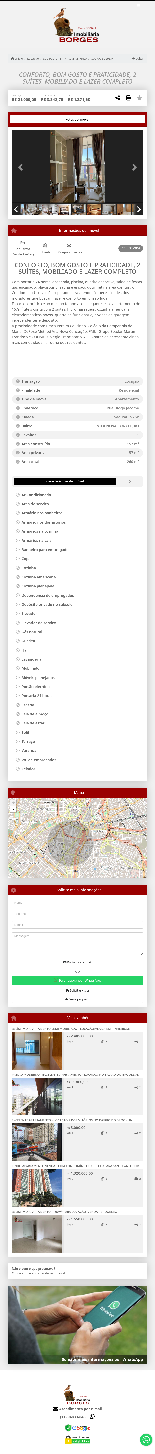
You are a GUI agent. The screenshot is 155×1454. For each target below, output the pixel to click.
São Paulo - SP (53, 58)
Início (17, 58)
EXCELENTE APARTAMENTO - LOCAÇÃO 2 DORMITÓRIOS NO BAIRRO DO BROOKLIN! (72, 1120)
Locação (33, 58)
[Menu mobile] (77, 24)
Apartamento (77, 58)
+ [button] (13, 803)
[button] (21, 167)
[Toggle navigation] (138, 6)
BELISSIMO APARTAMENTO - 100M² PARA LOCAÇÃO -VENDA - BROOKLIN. (64, 1212)
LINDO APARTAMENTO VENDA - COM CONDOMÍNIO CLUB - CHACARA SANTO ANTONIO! (75, 1166)
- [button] (13, 809)
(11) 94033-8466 (74, 1417)
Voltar (138, 58)
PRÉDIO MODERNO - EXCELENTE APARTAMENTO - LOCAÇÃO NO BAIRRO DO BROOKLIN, (75, 1074)
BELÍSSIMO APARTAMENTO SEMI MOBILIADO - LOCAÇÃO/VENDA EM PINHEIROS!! (71, 1029)
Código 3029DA (102, 58)
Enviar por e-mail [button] (77, 962)
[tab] (25, 119)
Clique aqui (20, 1273)
